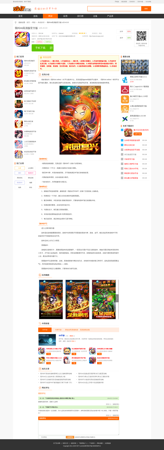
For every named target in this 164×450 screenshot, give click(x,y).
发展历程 (73, 443)
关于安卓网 (56, 443)
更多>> (73, 341)
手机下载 (40, 47)
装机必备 (30, 178)
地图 (30, 182)
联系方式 (65, 443)
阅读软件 (19, 182)
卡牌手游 (48, 42)
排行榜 (80, 16)
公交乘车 (30, 168)
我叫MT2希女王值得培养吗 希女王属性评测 (93, 376)
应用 (65, 16)
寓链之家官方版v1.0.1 (138, 77)
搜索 (146, 9)
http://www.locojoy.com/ (96, 36)
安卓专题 (140, 1)
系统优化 (19, 178)
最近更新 (124, 1)
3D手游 (39, 42)
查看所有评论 (113, 418)
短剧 (19, 187)
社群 (19, 168)
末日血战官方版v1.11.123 (130, 155)
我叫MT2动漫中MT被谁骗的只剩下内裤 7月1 (56, 382)
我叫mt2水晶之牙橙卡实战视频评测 (90, 382)
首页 (20, 16)
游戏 (35, 16)
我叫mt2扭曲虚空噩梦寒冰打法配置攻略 (92, 373)
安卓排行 (132, 1)
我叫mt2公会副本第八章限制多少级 (52, 376)
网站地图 (100, 443)
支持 (108, 404)
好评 (121, 31)
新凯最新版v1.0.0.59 (138, 116)
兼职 (19, 173)
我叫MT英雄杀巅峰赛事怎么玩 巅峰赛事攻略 (56, 373)
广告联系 (92, 443)
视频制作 (30, 173)
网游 (50, 16)
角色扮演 (41, 22)
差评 (121, 38)
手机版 (117, 1)
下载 (48, 354)
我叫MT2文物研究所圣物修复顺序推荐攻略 (55, 379)
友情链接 (108, 443)
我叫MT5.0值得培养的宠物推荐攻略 (91, 379)
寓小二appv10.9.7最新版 (139, 86)
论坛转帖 (148, 1)
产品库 (110, 16)
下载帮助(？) (83, 443)
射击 (30, 187)
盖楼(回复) (116, 404)
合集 (95, 16)
